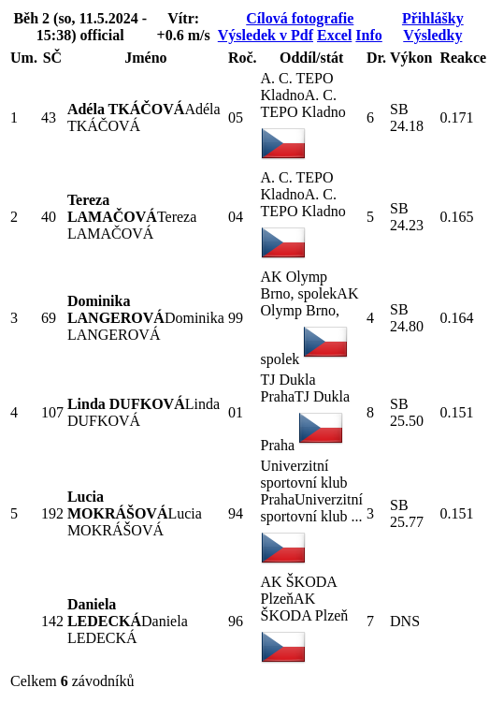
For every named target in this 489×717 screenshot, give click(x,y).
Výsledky (432, 35)
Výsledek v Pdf (265, 35)
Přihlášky (433, 18)
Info (368, 35)
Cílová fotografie (299, 18)
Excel (334, 35)
